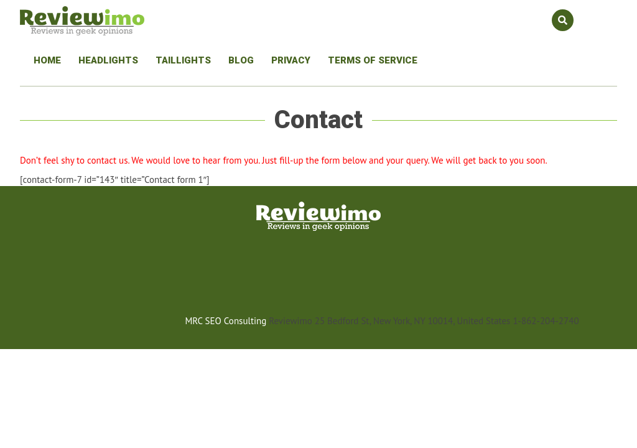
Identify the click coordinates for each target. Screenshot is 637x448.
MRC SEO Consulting (225, 321)
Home (47, 60)
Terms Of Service (372, 60)
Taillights (183, 60)
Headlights (108, 60)
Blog (241, 60)
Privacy (290, 60)
